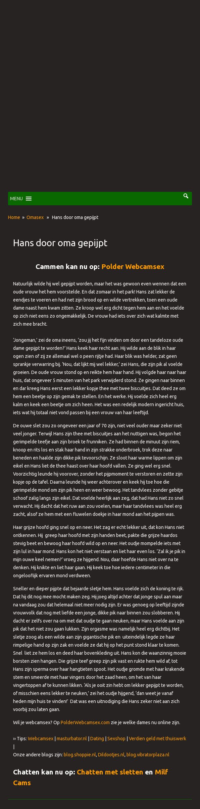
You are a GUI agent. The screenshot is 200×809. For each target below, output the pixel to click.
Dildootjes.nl (111, 754)
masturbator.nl (72, 738)
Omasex (35, 217)
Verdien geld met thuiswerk (157, 738)
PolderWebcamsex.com (85, 722)
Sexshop (116, 738)
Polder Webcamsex (132, 266)
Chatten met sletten (110, 772)
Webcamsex (40, 738)
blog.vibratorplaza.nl (148, 754)
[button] (16, 198)
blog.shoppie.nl (80, 754)
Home (14, 217)
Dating (97, 738)
